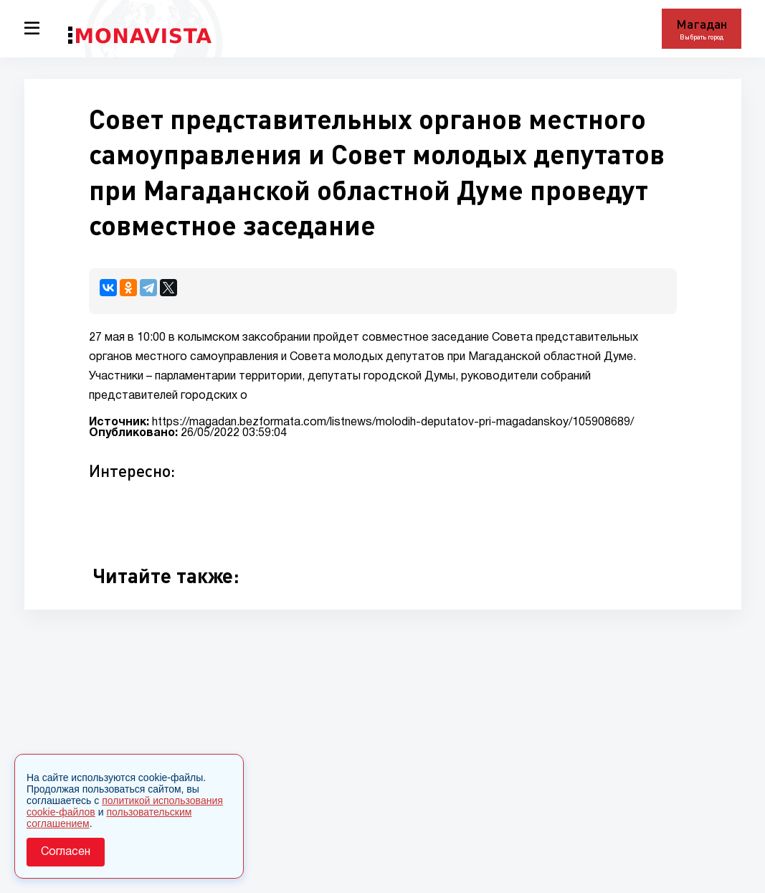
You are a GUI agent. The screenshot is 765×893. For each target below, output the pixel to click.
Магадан (701, 24)
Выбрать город (701, 37)
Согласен (65, 852)
